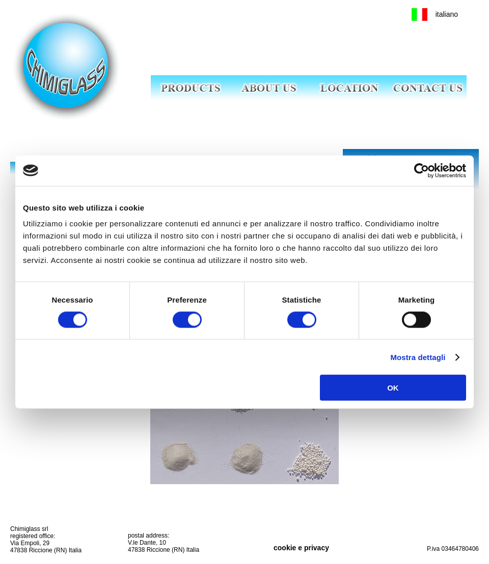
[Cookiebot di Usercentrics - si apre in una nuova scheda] (421, 170)
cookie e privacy (301, 548)
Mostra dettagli (417, 356)
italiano (447, 14)
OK (393, 387)
